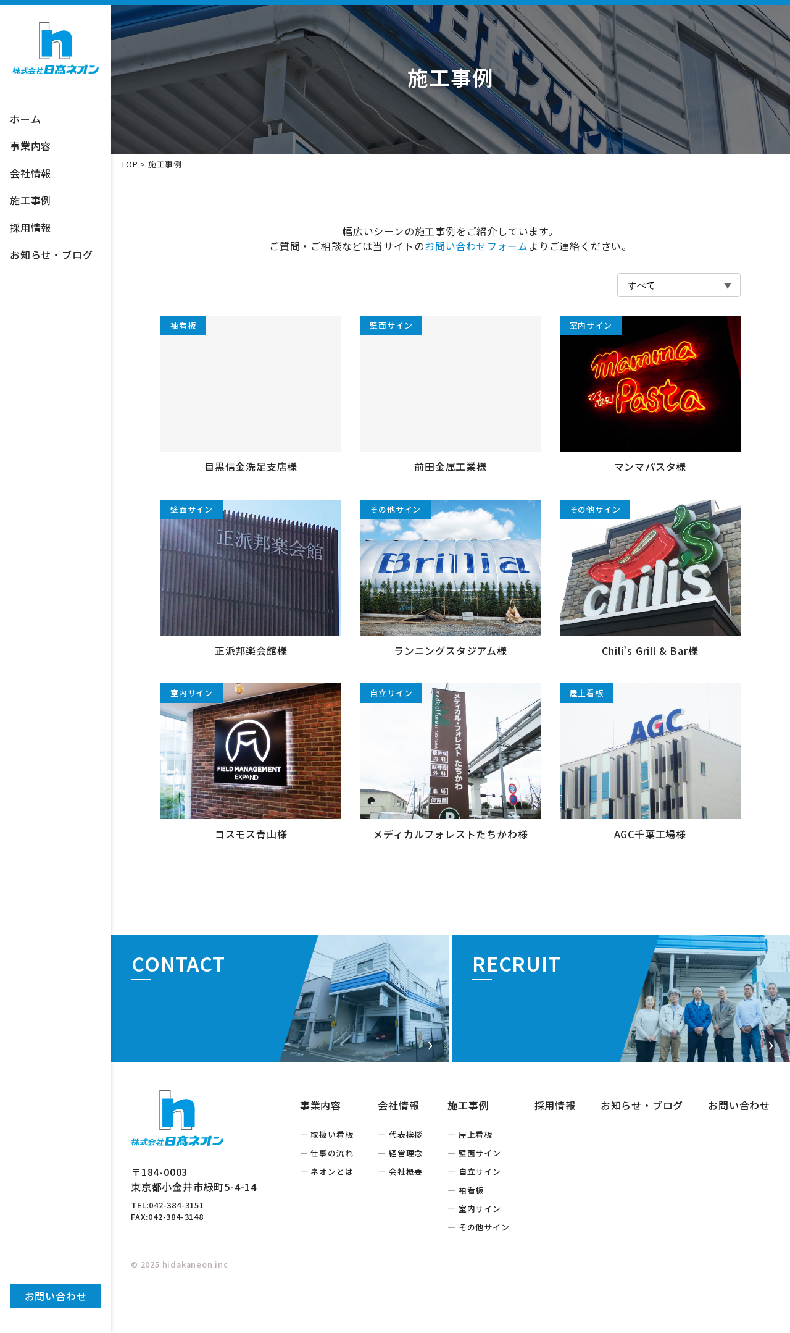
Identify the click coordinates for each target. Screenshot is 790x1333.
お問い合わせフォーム (476, 245)
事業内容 (30, 145)
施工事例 (30, 200)
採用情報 (30, 227)
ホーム (25, 118)
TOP (129, 164)
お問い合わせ (56, 1296)
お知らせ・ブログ (51, 254)
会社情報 (30, 173)
